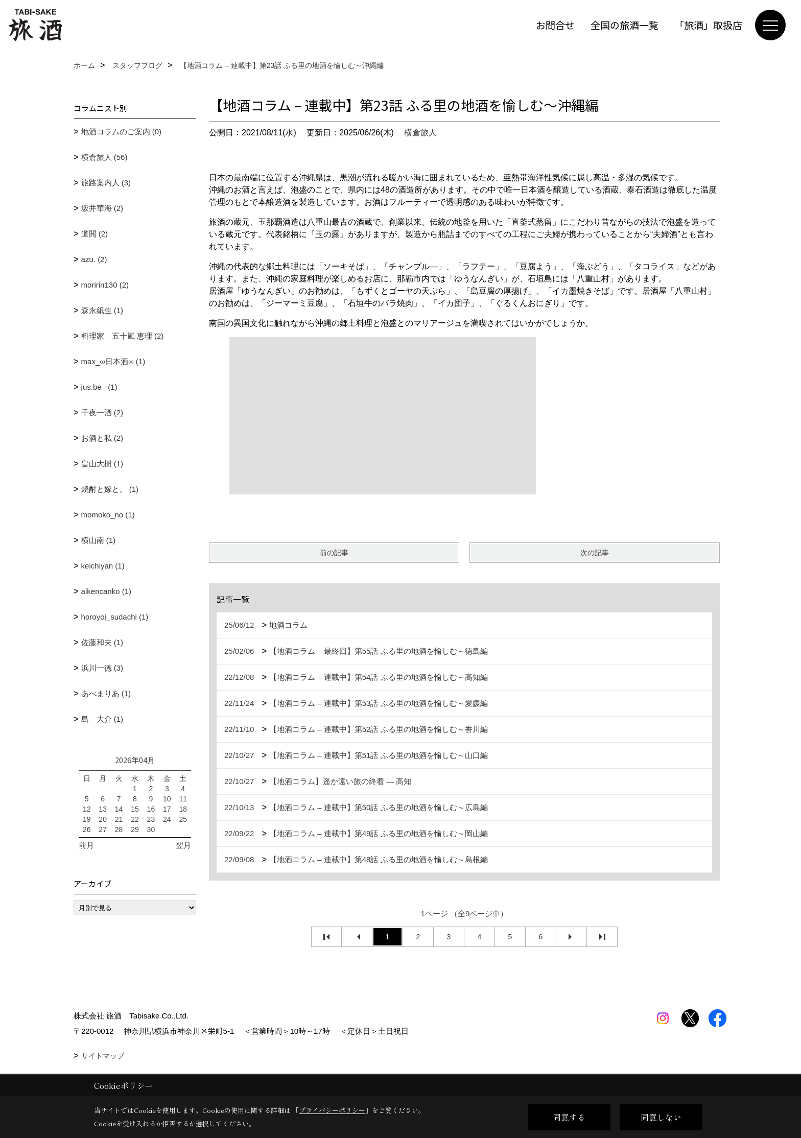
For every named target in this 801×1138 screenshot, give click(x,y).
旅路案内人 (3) (106, 182)
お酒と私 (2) (102, 438)
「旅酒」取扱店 (708, 25)
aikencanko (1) (106, 591)
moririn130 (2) (105, 284)
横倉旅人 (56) (104, 157)
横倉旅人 (420, 132)
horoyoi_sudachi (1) (115, 616)
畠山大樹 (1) (102, 463)
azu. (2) (94, 259)
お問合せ (555, 25)
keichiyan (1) (103, 565)
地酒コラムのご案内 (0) (121, 131)
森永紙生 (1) (102, 310)
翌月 (183, 845)
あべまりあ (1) (106, 693)
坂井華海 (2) (102, 208)
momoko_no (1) (108, 514)
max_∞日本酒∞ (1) (113, 361)
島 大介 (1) (102, 719)
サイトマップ (102, 1056)
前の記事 (334, 553)
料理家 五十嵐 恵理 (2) (122, 335)
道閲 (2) (94, 233)
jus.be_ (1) (99, 387)
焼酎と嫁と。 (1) (110, 489)
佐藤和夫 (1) (102, 642)
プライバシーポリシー (332, 1110)
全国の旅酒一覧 (624, 25)
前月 (86, 845)
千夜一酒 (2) (102, 412)
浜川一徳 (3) (102, 667)
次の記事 (594, 553)
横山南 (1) (98, 540)
